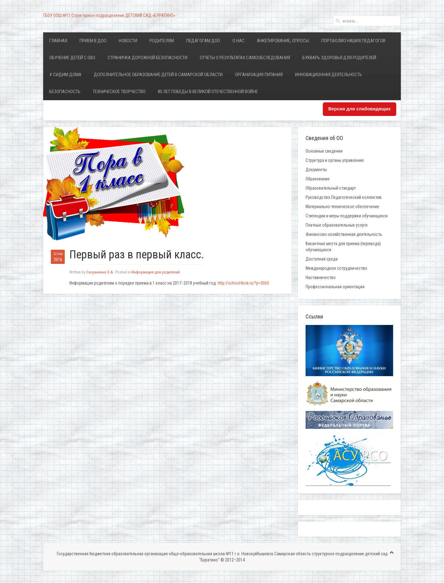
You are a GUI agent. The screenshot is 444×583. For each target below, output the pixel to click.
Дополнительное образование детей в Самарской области (158, 74)
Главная (58, 40)
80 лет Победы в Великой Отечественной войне (208, 91)
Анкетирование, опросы (283, 40)
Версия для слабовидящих (359, 108)
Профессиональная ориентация (335, 286)
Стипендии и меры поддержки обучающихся (347, 215)
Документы (316, 169)
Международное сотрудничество (336, 268)
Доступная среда (322, 259)
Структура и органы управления (335, 160)
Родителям (162, 40)
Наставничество (321, 277)
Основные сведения (324, 151)
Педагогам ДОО (203, 40)
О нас (238, 40)
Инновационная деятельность (328, 74)
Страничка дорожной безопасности (147, 57)
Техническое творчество (119, 91)
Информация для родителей (155, 272)
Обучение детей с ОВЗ (72, 57)
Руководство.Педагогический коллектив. (344, 197)
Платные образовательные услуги (337, 225)
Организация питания (259, 74)
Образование (318, 178)
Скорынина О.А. (99, 272)
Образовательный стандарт (331, 188)
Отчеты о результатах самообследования (245, 57)
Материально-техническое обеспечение (342, 206)
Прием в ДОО (93, 40)
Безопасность (64, 91)
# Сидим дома (65, 74)
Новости (128, 40)
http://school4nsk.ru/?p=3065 (243, 283)
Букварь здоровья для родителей (339, 57)
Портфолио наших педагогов (353, 40)
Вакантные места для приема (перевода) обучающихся (343, 246)
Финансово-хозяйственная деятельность (344, 234)
